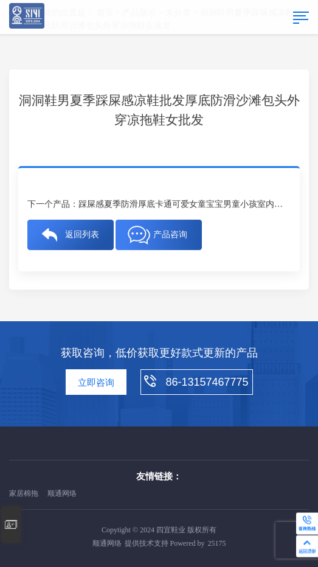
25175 (217, 543)
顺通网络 (62, 493)
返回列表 (82, 234)
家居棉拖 (23, 493)
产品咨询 (170, 234)
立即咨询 (96, 383)
